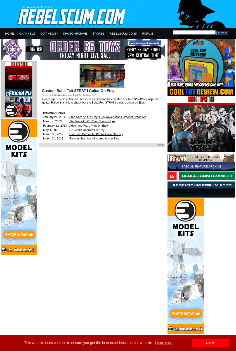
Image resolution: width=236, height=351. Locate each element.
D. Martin (56, 95)
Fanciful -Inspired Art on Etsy (94, 138)
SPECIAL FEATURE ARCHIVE (201, 166)
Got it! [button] (210, 343)
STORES (98, 33)
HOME (9, 33)
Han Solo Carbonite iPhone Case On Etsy (96, 134)
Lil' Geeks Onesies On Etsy (86, 130)
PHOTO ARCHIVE (75, 33)
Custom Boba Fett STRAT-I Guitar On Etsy (78, 91)
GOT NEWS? (49, 33)
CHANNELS (27, 33)
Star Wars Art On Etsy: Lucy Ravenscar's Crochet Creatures (107, 117)
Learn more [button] (164, 343)
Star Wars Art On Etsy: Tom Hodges (92, 121)
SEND (161, 145)
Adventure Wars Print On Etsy (88, 125)
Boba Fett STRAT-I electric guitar (113, 102)
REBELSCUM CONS (123, 33)
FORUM (147, 33)
